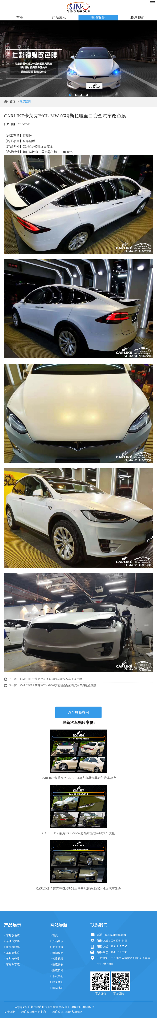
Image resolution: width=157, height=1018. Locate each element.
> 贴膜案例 (56, 964)
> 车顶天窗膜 (12, 952)
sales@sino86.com (115, 934)
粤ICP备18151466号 (83, 1007)
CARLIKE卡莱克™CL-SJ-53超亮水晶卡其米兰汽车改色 (78, 778)
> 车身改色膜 (12, 935)
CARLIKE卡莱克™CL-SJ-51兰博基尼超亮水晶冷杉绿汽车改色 (78, 888)
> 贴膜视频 (56, 958)
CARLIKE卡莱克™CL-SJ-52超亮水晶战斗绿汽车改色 (78, 833)
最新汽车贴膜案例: (78, 722)
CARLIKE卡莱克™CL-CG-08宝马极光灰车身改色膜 (51, 679)
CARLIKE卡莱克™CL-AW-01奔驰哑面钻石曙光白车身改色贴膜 (58, 685)
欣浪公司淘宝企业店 (33, 1011)
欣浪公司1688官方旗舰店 (67, 1011)
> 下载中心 (56, 976)
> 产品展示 (56, 941)
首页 (19, 17)
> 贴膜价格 (56, 970)
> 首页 (54, 935)
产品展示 (59, 17)
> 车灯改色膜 (12, 958)
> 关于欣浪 (56, 947)
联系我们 (137, 17)
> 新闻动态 (56, 952)
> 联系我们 (56, 982)
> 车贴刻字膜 (12, 964)
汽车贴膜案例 (78, 712)
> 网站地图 (56, 987)
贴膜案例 (98, 17)
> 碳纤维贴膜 (12, 947)
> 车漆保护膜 (12, 941)
